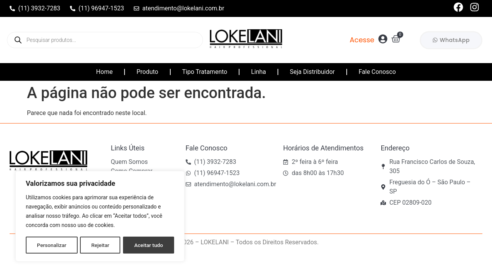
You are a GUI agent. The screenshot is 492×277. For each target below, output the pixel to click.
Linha (258, 71)
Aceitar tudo (149, 245)
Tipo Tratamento (204, 71)
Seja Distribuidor (312, 71)
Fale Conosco (377, 71)
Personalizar (51, 245)
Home (104, 71)
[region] (99, 217)
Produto (147, 71)
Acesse (362, 40)
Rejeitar (100, 245)
